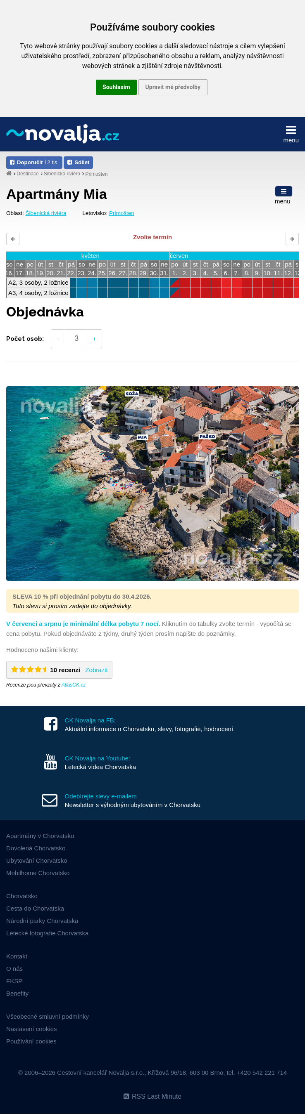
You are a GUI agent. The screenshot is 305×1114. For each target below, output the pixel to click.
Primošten (96, 174)
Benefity (17, 993)
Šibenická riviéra (62, 174)
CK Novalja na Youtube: (97, 758)
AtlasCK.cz (74, 685)
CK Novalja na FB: (90, 720)
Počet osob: (25, 338)
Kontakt (16, 956)
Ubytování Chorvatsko (36, 860)
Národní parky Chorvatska (42, 920)
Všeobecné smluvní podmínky (47, 1016)
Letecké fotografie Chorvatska (47, 933)
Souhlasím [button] (116, 87)
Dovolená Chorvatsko (35, 848)
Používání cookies (31, 1041)
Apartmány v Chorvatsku (40, 835)
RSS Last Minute (152, 1096)
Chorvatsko (22, 895)
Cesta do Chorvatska (35, 908)
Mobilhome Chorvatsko (37, 872)
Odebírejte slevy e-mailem (101, 796)
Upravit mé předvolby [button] (172, 87)
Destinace (27, 174)
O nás (14, 968)
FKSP (14, 980)
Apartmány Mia (56, 194)
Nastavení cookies (31, 1028)
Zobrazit (96, 669)
